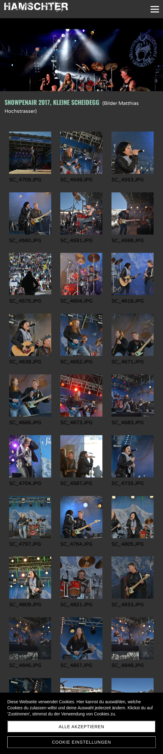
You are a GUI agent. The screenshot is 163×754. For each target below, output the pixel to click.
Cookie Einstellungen (81, 742)
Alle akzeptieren (82, 726)
